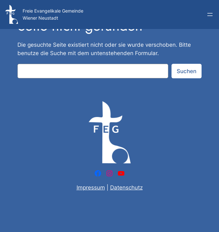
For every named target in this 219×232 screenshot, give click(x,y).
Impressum (91, 187)
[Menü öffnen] (210, 14)
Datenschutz (126, 187)
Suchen (186, 71)
